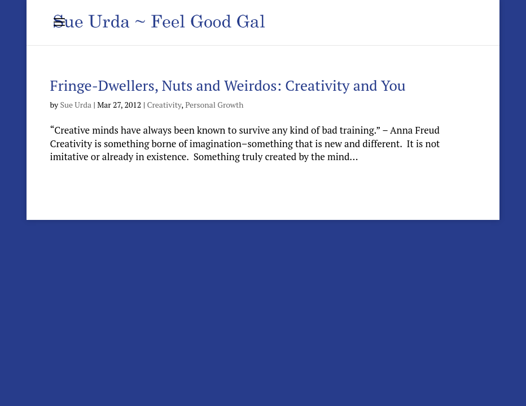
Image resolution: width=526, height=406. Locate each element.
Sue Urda (75, 104)
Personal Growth (214, 104)
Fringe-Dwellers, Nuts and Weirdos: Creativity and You (228, 85)
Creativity (164, 104)
